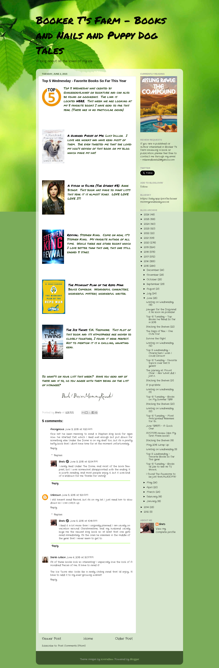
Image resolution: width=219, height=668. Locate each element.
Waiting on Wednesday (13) (159, 304)
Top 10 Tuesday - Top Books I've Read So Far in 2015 (161, 319)
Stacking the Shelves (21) (160, 380)
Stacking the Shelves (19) (160, 440)
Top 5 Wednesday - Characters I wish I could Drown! (159, 353)
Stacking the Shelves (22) (160, 326)
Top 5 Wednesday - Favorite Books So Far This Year (160, 456)
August (151, 289)
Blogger (134, 659)
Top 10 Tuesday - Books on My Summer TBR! (160, 398)
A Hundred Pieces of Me (85, 135)
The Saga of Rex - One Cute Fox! (159, 333)
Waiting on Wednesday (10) (159, 410)
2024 (147, 224)
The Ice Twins (76, 330)
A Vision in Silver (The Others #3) (93, 185)
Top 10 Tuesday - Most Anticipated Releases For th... (160, 418)
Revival (72, 235)
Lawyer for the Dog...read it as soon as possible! (161, 311)
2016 (147, 261)
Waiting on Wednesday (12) (159, 344)
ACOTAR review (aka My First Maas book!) (161, 435)
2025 (147, 219)
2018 (147, 252)
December (153, 270)
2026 (147, 214)
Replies (58, 455)
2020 (147, 242)
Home (88, 638)
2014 (147, 507)
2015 (147, 266)
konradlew (107, 659)
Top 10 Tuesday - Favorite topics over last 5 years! (161, 363)
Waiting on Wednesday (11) (159, 391)
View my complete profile (166, 530)
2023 (147, 228)
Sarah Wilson (58, 557)
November (153, 275)
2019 (146, 247)
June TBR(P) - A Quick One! (159, 427)
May (150, 482)
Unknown (55, 495)
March (151, 492)
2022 (147, 233)
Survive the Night (156, 338)
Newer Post (51, 638)
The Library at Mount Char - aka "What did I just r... (161, 373)
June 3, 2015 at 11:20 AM (78, 429)
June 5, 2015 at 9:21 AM (75, 495)
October (152, 279)
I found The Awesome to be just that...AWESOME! (161, 475)
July (149, 293)
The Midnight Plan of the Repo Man (95, 285)
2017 (147, 256)
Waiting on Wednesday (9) (161, 449)
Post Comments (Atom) (72, 645)
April (150, 487)
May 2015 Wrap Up (157, 445)
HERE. (80, 101)
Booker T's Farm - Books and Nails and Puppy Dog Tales (101, 35)
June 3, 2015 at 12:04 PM (84, 461)
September (153, 284)
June (150, 298)
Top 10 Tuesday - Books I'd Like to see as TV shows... (160, 466)
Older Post (124, 638)
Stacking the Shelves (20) (160, 404)
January (152, 501)
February (152, 496)
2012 (147, 512)
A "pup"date (153, 385)
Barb (62, 461)
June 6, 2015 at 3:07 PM (80, 557)
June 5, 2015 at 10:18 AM (83, 521)
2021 (147, 238)
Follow (144, 186)
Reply (53, 448)
